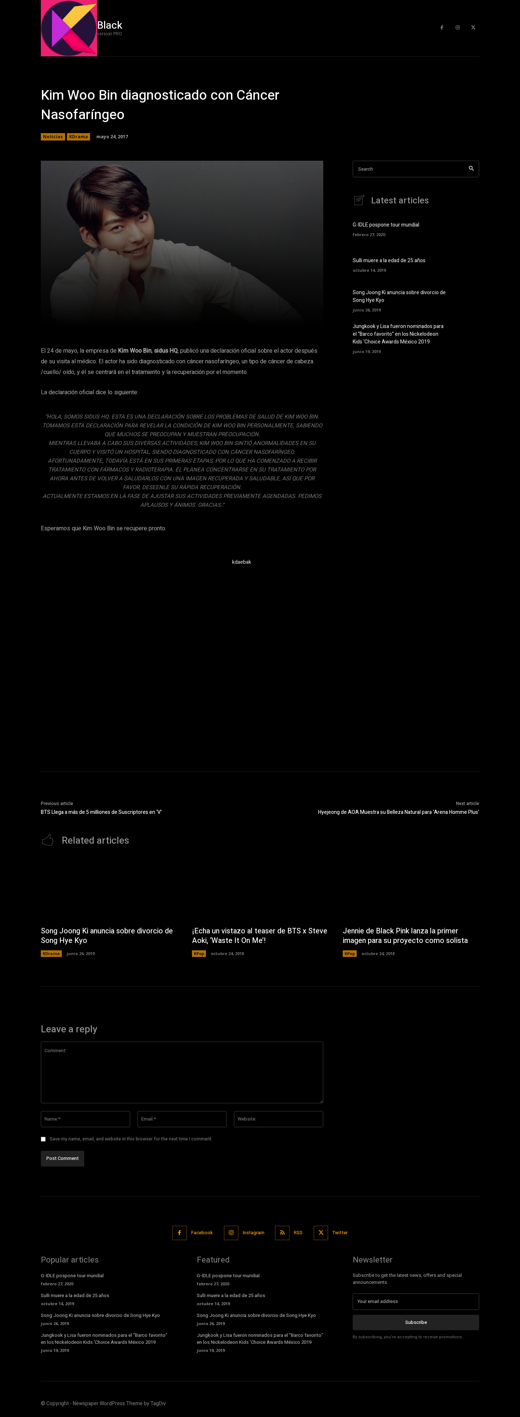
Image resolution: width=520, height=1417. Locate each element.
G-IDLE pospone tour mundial (386, 225)
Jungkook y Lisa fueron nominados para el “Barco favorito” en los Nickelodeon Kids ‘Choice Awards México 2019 (398, 334)
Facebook (202, 1232)
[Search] (471, 169)
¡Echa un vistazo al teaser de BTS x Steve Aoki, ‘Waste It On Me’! (250, 936)
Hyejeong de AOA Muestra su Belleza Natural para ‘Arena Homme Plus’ (398, 812)
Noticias (53, 136)
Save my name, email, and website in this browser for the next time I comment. (131, 1139)
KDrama (78, 136)
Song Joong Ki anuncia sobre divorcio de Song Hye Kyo (108, 936)
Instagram (253, 1232)
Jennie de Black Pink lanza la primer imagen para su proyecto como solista (406, 936)
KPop (199, 953)
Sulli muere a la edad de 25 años (389, 260)
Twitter (340, 1232)
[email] (416, 1301)
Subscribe (416, 1321)
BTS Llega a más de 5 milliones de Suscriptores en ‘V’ (101, 812)
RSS (298, 1232)
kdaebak (241, 562)
